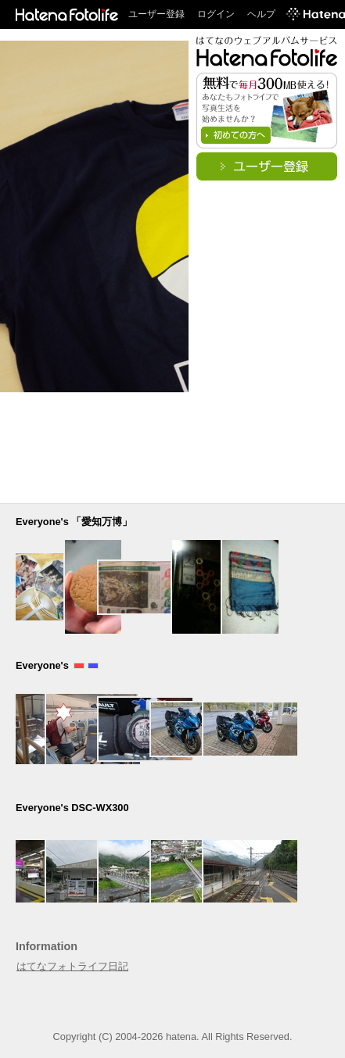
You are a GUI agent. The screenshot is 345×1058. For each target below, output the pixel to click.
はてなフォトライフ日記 (72, 966)
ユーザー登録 (156, 14)
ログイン (216, 14)
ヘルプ (261, 14)
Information (46, 946)
